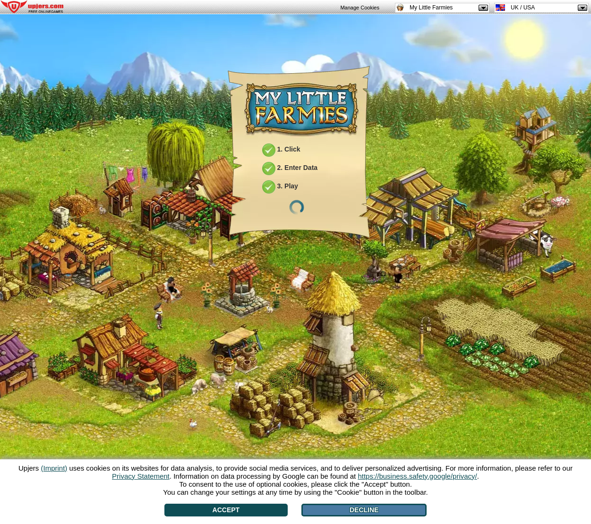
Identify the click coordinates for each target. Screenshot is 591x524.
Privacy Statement (141, 476)
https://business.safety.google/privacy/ (417, 476)
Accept (226, 510)
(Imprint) (54, 468)
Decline (364, 510)
